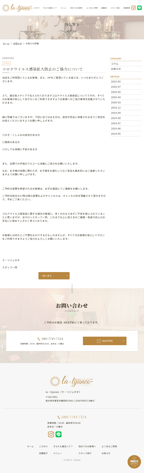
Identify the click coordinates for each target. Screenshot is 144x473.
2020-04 (115, 97)
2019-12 (115, 107)
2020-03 (115, 102)
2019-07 (115, 123)
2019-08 (115, 118)
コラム (114, 63)
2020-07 (115, 86)
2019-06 (115, 128)
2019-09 (115, 113)
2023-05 (115, 81)
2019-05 (115, 133)
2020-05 (115, 92)
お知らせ (116, 68)
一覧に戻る (46, 275)
